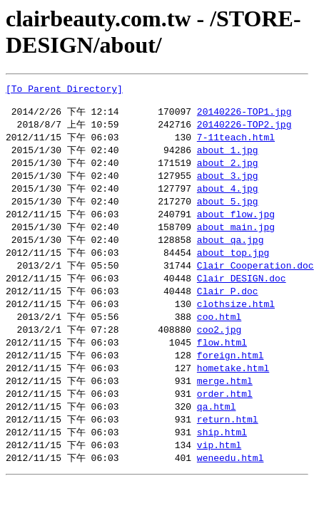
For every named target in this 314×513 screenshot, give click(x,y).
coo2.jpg (219, 346)
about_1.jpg (227, 156)
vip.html (219, 468)
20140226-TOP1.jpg (244, 116)
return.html (227, 441)
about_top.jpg (233, 265)
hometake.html (233, 386)
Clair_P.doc (227, 305)
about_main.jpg (236, 238)
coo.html (219, 332)
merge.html (225, 400)
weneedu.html (230, 481)
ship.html (222, 454)
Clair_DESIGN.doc (241, 292)
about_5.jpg (227, 210)
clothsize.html (236, 319)
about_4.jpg (227, 197)
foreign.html (230, 373)
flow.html (222, 359)
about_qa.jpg (230, 251)
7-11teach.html (236, 143)
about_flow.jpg (236, 224)
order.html (225, 414)
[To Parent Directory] (64, 90)
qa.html (216, 427)
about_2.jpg (227, 170)
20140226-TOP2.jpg (244, 129)
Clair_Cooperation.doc (255, 278)
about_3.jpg (227, 183)
